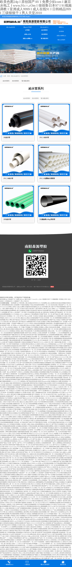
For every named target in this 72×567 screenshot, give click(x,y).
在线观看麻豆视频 (44, 372)
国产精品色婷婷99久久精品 (8, 553)
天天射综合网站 (17, 368)
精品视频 (66, 418)
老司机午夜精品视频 (31, 390)
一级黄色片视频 (49, 541)
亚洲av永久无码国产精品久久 (36, 368)
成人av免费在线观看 (21, 338)
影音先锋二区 (44, 409)
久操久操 (40, 517)
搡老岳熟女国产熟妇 (33, 493)
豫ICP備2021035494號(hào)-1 (42, 286)
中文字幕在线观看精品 (59, 306)
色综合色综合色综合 (8, 489)
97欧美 (47, 387)
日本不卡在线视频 (49, 418)
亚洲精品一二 (65, 444)
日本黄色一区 (18, 422)
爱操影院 (48, 519)
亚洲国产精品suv (44, 476)
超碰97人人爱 (63, 325)
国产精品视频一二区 (25, 361)
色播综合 (13, 420)
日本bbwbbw (44, 344)
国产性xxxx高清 (47, 545)
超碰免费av (14, 558)
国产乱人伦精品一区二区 (54, 549)
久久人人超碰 (23, 314)
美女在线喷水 (43, 351)
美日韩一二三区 (66, 342)
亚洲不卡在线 (27, 400)
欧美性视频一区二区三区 (44, 357)
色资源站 (15, 357)
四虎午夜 (7, 454)
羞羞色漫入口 (13, 508)
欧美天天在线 (36, 321)
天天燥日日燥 (11, 355)
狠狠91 (17, 547)
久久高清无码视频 (46, 346)
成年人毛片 (11, 433)
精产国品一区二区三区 (29, 452)
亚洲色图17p (14, 303)
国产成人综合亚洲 (32, 437)
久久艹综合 (53, 510)
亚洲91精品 (11, 366)
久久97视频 (11, 478)
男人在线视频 (36, 396)
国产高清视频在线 (57, 489)
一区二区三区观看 (60, 508)
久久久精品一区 (7, 465)
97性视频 (27, 327)
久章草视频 (67, 385)
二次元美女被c (23, 428)
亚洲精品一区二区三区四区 (51, 517)
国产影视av (41, 474)
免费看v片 (57, 433)
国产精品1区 (56, 314)
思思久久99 (66, 413)
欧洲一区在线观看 (8, 392)
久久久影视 (15, 351)
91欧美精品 (53, 349)
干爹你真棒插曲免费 (14, 340)
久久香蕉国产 (18, 540)
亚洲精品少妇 (30, 336)
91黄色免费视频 (32, 403)
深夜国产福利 (23, 517)
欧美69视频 (56, 327)
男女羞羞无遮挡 (54, 422)
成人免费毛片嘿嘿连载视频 (25, 495)
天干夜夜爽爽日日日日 (55, 497)
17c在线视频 (3, 312)
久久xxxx (45, 469)
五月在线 (64, 316)
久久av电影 (5, 508)
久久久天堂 (33, 355)
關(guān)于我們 (28, 27)
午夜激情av (23, 381)
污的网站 (51, 312)
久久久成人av (53, 387)
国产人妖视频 (4, 338)
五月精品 (17, 407)
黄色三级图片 (36, 325)
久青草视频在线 (19, 489)
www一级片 (34, 416)
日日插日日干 (21, 521)
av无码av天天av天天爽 (10, 502)
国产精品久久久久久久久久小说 (36, 433)
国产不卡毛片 (61, 528)
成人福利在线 (44, 312)
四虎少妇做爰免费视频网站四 (28, 458)
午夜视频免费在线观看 (8, 426)
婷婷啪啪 (4, 366)
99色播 (6, 547)
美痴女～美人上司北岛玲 (60, 513)
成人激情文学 (54, 448)
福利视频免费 (42, 334)
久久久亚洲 (60, 385)
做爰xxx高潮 (55, 484)
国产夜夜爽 (25, 487)
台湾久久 (46, 500)
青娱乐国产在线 (26, 422)
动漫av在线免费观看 (37, 424)
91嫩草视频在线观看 (23, 431)
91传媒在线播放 (24, 305)
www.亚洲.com (39, 463)
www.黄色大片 (64, 541)
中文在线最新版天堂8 (33, 319)
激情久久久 (13, 495)
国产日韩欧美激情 (33, 558)
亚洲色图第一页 (43, 405)
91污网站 (63, 403)
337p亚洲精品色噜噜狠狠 (40, 331)
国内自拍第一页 (7, 491)
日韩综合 (18, 355)
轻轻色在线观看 (63, 521)
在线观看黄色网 (46, 443)
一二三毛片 (51, 420)
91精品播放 (34, 508)
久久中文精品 (15, 314)
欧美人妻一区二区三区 (12, 484)
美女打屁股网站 (13, 405)
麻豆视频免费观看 (5, 381)
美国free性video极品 (56, 375)
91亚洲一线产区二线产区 (14, 443)
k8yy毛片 (9, 448)
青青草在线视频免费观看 (52, 525)
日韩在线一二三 (34, 405)
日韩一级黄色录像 (56, 342)
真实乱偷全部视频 (60, 303)
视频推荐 (65, 398)
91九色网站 (9, 416)
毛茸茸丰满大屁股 (28, 409)
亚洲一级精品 (50, 359)
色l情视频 (59, 456)
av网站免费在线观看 (11, 431)
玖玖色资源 (45, 551)
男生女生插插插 (50, 368)
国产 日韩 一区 (52, 558)
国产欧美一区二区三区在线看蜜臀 (39, 413)
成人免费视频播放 (56, 338)
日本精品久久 (50, 487)
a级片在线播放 (20, 310)
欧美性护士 (19, 353)
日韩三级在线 (8, 480)
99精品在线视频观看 (30, 504)
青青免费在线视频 (58, 545)
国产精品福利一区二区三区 (46, 508)
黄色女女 (17, 334)
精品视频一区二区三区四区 (21, 448)
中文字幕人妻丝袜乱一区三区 (41, 398)
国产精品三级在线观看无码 (18, 469)
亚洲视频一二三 (36, 543)
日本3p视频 (61, 540)
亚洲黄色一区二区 (56, 364)
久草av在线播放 (42, 480)
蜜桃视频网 (44, 506)
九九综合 (50, 469)
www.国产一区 (67, 556)
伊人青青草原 (52, 456)
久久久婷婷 (68, 415)
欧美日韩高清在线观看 (19, 486)
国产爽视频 (33, 549)
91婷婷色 (11, 556)
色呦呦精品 (7, 493)
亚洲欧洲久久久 (47, 390)
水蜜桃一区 (53, 551)
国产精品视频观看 (26, 340)
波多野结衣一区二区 (54, 431)
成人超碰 (41, 534)
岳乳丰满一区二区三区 (12, 458)
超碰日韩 (17, 398)
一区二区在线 (57, 543)
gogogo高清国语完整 (63, 349)
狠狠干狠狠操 (22, 502)
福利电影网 (40, 418)
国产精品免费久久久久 (25, 497)
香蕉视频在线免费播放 (56, 413)
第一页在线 (26, 353)
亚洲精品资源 (18, 329)
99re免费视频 (41, 411)
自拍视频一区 (4, 409)
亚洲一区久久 (49, 433)
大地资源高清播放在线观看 (42, 495)
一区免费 (13, 323)
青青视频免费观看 (46, 555)
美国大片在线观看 (59, 426)
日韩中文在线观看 (57, 383)
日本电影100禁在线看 (17, 359)
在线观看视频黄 (34, 415)
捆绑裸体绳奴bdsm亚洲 (12, 375)
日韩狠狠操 (3, 435)
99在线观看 (9, 403)
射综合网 (28, 553)
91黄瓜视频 (6, 428)
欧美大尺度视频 (65, 420)
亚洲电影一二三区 (55, 333)
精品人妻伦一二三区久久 (15, 543)
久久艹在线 (48, 403)
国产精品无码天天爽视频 (9, 525)
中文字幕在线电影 (51, 385)
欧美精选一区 (59, 418)
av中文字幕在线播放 (62, 472)
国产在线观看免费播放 (60, 530)
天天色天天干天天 (37, 556)
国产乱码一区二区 (42, 538)
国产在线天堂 (8, 357)
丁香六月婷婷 (35, 499)
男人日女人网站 (50, 308)
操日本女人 (47, 540)
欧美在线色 (15, 336)
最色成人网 (33, 418)
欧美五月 (23, 506)
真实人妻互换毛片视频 (13, 394)
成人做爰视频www (66, 433)
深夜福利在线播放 (8, 523)
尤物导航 (51, 409)
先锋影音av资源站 (29, 441)
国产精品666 (38, 310)
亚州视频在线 (39, 500)
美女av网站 (9, 319)
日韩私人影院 (12, 306)
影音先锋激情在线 (19, 545)
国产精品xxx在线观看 (30, 389)
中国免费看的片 (17, 538)
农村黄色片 (9, 385)
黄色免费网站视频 (42, 454)
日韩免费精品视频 (8, 540)
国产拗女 (34, 334)
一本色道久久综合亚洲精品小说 (12, 510)
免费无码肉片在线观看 (45, 416)
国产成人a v (11, 312)
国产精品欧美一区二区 (61, 312)
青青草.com (13, 521)
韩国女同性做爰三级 (58, 415)
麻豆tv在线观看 (14, 305)
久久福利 (45, 556)
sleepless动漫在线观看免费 (29, 435)
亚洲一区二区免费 (55, 459)
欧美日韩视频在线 (9, 551)
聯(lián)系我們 (61, 39)
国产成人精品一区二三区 (40, 439)
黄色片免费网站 (65, 437)
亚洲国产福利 (20, 379)
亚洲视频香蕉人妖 (66, 333)
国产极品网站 (25, 519)
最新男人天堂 (11, 504)
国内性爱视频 (44, 319)
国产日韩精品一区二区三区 (40, 394)
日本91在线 (56, 547)
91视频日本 (19, 323)
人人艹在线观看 (60, 308)
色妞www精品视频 (33, 370)
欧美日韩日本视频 (57, 346)
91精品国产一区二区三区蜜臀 (26, 472)
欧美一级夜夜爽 (34, 448)
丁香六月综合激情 (52, 480)
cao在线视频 (20, 450)
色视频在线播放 (56, 416)
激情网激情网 (60, 478)
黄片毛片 (56, 506)
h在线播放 (19, 426)
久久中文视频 (29, 375)
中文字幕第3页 (19, 389)
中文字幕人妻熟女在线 (37, 366)
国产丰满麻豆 (21, 471)
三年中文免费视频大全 (28, 443)
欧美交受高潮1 (67, 310)
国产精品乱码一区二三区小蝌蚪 (32, 377)
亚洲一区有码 (47, 392)
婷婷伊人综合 (33, 402)
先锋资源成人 (49, 323)
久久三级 (48, 396)
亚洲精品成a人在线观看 (19, 463)
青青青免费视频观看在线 (17, 528)
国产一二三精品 (7, 538)
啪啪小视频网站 (56, 396)
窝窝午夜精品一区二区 (12, 308)
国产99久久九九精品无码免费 (54, 361)
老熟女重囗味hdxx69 (26, 325)
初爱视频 (4, 497)
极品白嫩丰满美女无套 (57, 495)
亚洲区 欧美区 (27, 392)
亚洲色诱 (28, 407)
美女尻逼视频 (34, 512)
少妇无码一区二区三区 (63, 558)
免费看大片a (40, 430)
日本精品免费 (25, 383)
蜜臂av (57, 368)
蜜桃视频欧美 (61, 510)
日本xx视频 (27, 474)
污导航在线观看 (32, 426)
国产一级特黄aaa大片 (26, 439)
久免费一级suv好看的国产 (9, 372)
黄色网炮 (65, 374)
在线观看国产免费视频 (19, 385)
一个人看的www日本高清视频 (34, 545)
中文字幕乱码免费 (49, 458)
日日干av (50, 506)
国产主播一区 (25, 355)
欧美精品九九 (48, 452)
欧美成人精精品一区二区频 (16, 327)
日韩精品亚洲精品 (15, 536)
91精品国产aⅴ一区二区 (64, 305)
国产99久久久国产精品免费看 (53, 534)
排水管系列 (44, 34)
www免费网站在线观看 (15, 527)
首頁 (8, 76)
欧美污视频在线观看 (37, 540)
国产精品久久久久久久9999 (32, 523)
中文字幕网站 (34, 327)
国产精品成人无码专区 (19, 319)
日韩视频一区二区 (23, 405)
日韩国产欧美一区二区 (45, 314)
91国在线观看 (35, 359)
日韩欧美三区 (58, 340)
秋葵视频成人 (17, 555)
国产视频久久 (36, 555)
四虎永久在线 (29, 420)
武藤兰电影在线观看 (56, 377)
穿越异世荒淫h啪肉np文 (32, 306)
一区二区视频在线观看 (38, 407)
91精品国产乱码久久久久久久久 (24, 387)
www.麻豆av (50, 450)
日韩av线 (37, 461)
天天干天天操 (29, 471)
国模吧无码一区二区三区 (20, 403)
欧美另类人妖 (42, 513)
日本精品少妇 (7, 456)
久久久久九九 (12, 446)
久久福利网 (17, 364)
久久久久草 (25, 534)
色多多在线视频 (22, 558)
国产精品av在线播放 (58, 482)
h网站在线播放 (34, 372)
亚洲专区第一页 (63, 480)
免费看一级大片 (30, 530)
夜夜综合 (15, 480)
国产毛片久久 (57, 444)
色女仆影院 (22, 336)
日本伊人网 (55, 555)
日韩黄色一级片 (41, 549)
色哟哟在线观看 (19, 523)
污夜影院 (30, 482)
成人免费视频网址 (28, 329)
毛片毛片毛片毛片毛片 (41, 456)
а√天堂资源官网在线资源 (61, 402)
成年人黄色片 (38, 551)
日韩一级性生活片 (52, 512)
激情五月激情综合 (38, 467)
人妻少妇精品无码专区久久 (32, 303)
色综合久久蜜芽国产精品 (10, 530)
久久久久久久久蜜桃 (56, 398)
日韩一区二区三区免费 (46, 493)
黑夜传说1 (16, 347)
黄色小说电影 (39, 316)
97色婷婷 (22, 351)
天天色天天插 (10, 364)
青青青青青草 (17, 383)
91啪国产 (68, 400)
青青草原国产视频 (13, 444)
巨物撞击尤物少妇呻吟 (44, 383)
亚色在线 (37, 521)
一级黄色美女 (61, 353)
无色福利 (11, 547)
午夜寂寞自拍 (66, 551)
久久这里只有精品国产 (15, 534)
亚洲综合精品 (28, 450)
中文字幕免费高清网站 (60, 463)
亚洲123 (22, 375)
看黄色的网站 (6, 437)
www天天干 (60, 344)
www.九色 (28, 396)
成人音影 (16, 361)
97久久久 (34, 340)
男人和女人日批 (21, 553)
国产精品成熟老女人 (57, 523)
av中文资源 (15, 456)
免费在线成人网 (34, 534)
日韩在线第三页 (7, 347)
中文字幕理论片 (9, 398)
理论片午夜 (21, 530)
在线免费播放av (18, 512)
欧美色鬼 (37, 312)
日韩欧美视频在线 (45, 491)
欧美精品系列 (45, 471)
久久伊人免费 (64, 368)
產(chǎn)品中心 (44, 27)
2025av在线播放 (63, 372)
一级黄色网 (58, 450)
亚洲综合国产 (20, 504)
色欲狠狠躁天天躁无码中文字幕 (25, 532)
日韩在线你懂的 (31, 357)
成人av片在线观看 (53, 527)
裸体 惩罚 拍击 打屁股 (8, 452)
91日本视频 (49, 513)
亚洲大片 (13, 353)
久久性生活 (6, 528)
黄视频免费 (67, 361)
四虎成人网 (39, 484)
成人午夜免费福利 (33, 314)
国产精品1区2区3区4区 (55, 556)
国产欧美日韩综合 (38, 444)
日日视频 (44, 428)
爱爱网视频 (11, 338)
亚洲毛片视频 (6, 323)
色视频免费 (55, 532)
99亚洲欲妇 (50, 428)
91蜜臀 (62, 446)
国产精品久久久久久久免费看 (49, 325)
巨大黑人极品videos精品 (23, 318)
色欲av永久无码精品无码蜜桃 (12, 424)
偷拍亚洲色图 (10, 545)
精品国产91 (67, 446)
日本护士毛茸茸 (56, 491)
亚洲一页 (32, 316)
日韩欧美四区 (12, 450)
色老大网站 (19, 478)
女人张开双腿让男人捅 (46, 306)
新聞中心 (61, 27)
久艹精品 (35, 525)
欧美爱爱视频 (60, 465)
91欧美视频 (46, 553)
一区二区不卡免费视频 (61, 331)
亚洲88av (38, 443)
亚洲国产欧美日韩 (50, 472)
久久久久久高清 (28, 323)
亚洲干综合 (28, 333)
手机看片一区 (39, 441)
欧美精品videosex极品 (45, 415)
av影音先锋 (18, 452)
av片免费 (52, 476)
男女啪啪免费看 (14, 513)
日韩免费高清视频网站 (43, 364)
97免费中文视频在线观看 (40, 528)
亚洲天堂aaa (30, 374)
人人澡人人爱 (56, 407)
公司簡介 (27, 30)
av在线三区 (47, 342)
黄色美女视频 (10, 329)
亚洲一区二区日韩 (53, 329)
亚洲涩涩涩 (49, 370)
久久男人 (7, 495)
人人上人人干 (15, 381)
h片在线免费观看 (32, 480)
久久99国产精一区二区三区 (12, 519)
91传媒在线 (45, 459)
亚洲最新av (41, 403)
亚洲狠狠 (37, 346)
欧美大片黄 (30, 446)
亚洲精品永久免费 (56, 381)
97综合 (32, 305)
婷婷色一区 (32, 430)
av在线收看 (28, 525)
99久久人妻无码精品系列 (34, 486)
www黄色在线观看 (38, 375)
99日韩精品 (57, 487)
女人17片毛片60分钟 (53, 355)
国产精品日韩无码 (26, 334)
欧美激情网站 (10, 407)
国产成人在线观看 (45, 523)
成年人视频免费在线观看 (60, 441)
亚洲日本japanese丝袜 (44, 381)
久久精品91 (9, 411)
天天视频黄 (15, 493)
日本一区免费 (63, 321)
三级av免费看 (27, 540)
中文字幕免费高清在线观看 (45, 402)
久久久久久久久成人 (16, 415)
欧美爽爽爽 (5, 506)
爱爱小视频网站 (54, 430)
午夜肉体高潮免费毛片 (39, 385)
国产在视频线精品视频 (24, 508)
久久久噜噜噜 (57, 316)
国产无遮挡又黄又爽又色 (52, 536)
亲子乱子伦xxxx (24, 316)
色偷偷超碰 (38, 530)
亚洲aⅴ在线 (51, 331)
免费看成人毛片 (65, 407)
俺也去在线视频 (48, 316)
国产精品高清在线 (32, 381)
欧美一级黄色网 (4, 439)
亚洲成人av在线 (52, 538)
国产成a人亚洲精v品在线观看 (53, 474)
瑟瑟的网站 (62, 351)
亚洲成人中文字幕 (64, 448)
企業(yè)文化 (27, 34)
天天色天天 (63, 525)
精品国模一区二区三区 (52, 499)
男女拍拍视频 (54, 372)
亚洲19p (24, 510)
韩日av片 (57, 437)
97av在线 (22, 407)
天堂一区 (57, 420)
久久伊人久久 (48, 444)
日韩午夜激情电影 (13, 344)
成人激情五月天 (25, 499)
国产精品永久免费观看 (25, 321)
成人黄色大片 (47, 424)
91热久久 (42, 396)
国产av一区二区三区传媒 (34, 349)
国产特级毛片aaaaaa (14, 506)
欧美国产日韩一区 (7, 325)
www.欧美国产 (40, 472)
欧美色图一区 (23, 357)
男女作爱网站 (55, 379)
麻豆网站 (26, 512)
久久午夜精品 (23, 456)
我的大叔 (59, 551)
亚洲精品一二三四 (29, 461)
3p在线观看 (7, 430)
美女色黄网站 (38, 469)
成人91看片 (6, 536)
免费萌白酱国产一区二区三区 (57, 405)
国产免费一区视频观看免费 (18, 437)
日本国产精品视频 (21, 433)
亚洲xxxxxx (16, 325)
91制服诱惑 (13, 476)
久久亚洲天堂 (54, 467)
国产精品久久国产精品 (23, 476)
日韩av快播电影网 (13, 497)
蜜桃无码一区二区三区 (32, 351)
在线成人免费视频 (32, 513)
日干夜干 (64, 493)
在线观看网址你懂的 (49, 437)
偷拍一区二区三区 (5, 558)
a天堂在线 (68, 308)
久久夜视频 (16, 491)
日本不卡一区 (42, 361)
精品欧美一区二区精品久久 (8, 390)
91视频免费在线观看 (37, 489)
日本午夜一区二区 (37, 400)
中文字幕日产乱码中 (56, 504)
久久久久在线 (6, 469)
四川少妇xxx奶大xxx (65, 519)
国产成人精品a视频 (62, 461)
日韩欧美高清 (46, 510)
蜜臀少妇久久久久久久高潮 (26, 500)
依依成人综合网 (30, 521)
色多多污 (17, 549)
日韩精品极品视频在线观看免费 (55, 411)
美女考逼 (68, 359)
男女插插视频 (48, 482)
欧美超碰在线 (14, 346)
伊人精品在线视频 (51, 353)
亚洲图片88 (36, 450)
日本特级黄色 (50, 435)
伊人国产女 (52, 500)
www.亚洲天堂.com (12, 500)
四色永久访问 (31, 463)
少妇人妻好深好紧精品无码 (25, 467)
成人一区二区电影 (44, 448)
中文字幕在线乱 (21, 446)
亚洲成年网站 (46, 349)
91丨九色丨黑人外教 (19, 465)
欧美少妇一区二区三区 (26, 444)
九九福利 (47, 375)
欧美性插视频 (59, 347)
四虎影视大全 (57, 493)
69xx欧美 (46, 430)
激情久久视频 (17, 416)
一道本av (2, 416)
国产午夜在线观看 (48, 400)
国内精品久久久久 (47, 530)
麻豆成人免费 (14, 454)
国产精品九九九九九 (26, 398)
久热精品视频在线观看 (62, 476)
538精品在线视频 (26, 342)
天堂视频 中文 (7, 418)
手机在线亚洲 (28, 331)
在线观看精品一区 (53, 351)
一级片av (54, 443)
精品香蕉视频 (62, 538)
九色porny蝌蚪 (20, 306)
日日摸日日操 (21, 525)
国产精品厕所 (42, 435)
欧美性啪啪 (12, 379)
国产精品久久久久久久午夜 (60, 357)
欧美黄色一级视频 (59, 336)
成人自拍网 (51, 303)
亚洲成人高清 (20, 390)
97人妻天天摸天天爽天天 (41, 446)
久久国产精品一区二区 (6, 361)
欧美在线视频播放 (58, 366)
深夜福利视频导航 (12, 472)
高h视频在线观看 (59, 323)
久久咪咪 (22, 344)
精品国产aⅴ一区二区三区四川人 (51, 486)
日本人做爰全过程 (31, 454)
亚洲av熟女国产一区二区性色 (33, 459)
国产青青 (47, 467)
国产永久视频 (49, 366)
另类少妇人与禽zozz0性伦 (28, 536)
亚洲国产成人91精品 (54, 319)
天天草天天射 (12, 467)
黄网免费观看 (6, 305)
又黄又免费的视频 (49, 347)
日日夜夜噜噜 (14, 428)
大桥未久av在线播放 (23, 372)
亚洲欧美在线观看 (65, 379)
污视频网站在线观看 (54, 502)
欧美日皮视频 (59, 458)
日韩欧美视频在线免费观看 (8, 310)
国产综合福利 (27, 543)
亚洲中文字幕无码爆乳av (15, 409)
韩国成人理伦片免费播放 (18, 515)
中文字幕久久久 (63, 392)
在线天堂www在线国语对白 (37, 519)
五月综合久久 (34, 353)
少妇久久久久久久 (9, 318)
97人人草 (20, 461)
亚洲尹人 (5, 527)
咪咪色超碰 (25, 415)
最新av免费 (59, 310)
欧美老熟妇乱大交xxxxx (17, 441)
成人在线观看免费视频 (52, 334)
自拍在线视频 (42, 512)
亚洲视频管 (47, 362)
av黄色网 (61, 553)
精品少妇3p (30, 456)
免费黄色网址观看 (54, 446)
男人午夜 (34, 361)
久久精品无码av (6, 336)
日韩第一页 (46, 422)
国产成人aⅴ (26, 538)
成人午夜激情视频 (9, 532)
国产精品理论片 (32, 338)
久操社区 (60, 387)
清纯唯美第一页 (15, 374)
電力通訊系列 (44, 38)
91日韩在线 (27, 489)
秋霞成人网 (28, 528)
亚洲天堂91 (15, 321)
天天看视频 (30, 551)
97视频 (56, 469)
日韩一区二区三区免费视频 (40, 497)
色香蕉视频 (22, 454)
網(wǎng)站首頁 (10, 27)
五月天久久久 (62, 469)
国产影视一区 (4, 344)
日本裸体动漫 (63, 555)
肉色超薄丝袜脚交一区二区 (42, 305)
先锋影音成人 (66, 340)
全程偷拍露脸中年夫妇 (36, 318)
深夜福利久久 (23, 493)
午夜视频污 (34, 474)
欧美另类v (42, 359)
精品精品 (29, 385)
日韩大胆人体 (7, 321)
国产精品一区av (64, 394)
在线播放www (18, 392)
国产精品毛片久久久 (37, 342)
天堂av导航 (37, 510)
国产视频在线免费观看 (60, 439)
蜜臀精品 (59, 443)
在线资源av (54, 540)
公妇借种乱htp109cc (63, 512)
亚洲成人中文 (15, 362)
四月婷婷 (57, 409)
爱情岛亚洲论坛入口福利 (32, 344)
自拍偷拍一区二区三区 (33, 502)
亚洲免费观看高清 (34, 547)
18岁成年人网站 (25, 424)
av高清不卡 (63, 484)
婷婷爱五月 (23, 513)
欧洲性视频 (6, 353)
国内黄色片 (48, 407)
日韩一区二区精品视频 (54, 454)
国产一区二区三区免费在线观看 (22, 411)
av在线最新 (42, 353)
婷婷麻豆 (24, 426)
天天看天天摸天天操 (25, 308)
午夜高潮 (21, 303)
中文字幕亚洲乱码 (37, 422)
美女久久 (33, 484)
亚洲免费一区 (46, 333)
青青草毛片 (41, 525)
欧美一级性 (24, 364)
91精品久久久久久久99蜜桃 (48, 461)
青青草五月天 (40, 452)
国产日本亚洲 (52, 478)
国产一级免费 (23, 480)
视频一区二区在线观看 (40, 336)
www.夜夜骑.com (14, 439)
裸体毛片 (67, 336)
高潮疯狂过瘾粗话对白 (16, 474)
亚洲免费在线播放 (38, 362)
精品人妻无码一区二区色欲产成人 (30, 491)
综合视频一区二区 (5, 362)
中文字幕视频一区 (47, 543)
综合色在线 (54, 305)
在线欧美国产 (26, 541)
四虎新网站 (5, 461)
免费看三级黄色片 (39, 387)
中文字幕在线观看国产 (32, 515)
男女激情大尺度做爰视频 (7, 387)
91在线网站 (44, 303)
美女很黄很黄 (64, 428)
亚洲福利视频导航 (53, 521)
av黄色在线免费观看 (39, 323)
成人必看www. (13, 461)
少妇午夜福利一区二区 (34, 428)
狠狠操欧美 (33, 538)
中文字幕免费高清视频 (43, 504)
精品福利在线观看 (26, 394)
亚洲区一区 (9, 486)
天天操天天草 (10, 402)
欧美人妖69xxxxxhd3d (44, 379)
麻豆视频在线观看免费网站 (46, 426)
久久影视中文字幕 (25, 347)
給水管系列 (44, 30)
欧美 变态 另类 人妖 (54, 394)
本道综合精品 (56, 403)
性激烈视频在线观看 (46, 547)
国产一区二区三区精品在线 (23, 366)
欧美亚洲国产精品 (65, 431)
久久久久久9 (3, 306)
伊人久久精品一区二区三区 (37, 487)
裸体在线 (56, 541)
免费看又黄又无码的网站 (14, 435)
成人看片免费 (43, 558)
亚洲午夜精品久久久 (65, 389)
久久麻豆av (43, 450)
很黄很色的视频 (62, 515)
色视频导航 (66, 346)
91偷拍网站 (30, 469)
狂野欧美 (17, 370)
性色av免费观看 (56, 362)
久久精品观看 (6, 346)
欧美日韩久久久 (24, 549)
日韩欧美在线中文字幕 (13, 482)
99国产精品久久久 (17, 400)
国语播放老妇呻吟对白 (33, 506)
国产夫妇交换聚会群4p (26, 362)
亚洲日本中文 (57, 390)
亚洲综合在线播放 (12, 413)
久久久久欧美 (54, 553)
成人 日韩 (3, 402)
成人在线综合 (10, 512)
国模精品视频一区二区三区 (11, 517)
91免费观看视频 (48, 441)
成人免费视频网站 (38, 482)
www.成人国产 (27, 556)
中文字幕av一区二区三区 (54, 374)
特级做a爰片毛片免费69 (41, 478)
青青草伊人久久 (59, 435)
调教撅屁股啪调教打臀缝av (45, 389)
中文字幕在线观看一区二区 (57, 471)
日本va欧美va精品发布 (29, 527)
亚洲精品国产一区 (11, 396)
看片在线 (37, 532)
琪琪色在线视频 (44, 515)
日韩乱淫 (65, 534)
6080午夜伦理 (12, 471)
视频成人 (50, 336)
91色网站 (63, 319)
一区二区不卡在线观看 (37, 541)
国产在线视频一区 (59, 359)
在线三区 (37, 409)
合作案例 (61, 31)
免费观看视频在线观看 (40, 329)
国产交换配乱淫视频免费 (13, 342)
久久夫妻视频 (21, 396)
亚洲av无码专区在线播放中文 (20, 430)
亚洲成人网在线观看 (41, 374)
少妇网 (6, 379)
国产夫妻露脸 (64, 499)
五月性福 (55, 452)
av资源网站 (5, 556)
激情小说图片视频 (37, 553)
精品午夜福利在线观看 (8, 377)
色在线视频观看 (39, 465)
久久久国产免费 (24, 547)
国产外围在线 (46, 377)
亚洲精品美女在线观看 (37, 347)
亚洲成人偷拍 (20, 331)
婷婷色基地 (66, 443)
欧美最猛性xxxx (30, 465)
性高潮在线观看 (48, 463)
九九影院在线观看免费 (40, 420)
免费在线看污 (35, 476)
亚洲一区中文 (32, 364)
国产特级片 (6, 374)
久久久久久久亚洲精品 (8, 331)
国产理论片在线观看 (58, 424)
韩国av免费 (24, 370)
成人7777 (34, 411)
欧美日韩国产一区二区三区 (26, 346)
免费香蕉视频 (63, 329)
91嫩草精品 (37, 471)
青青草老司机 (34, 383)
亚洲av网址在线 (52, 528)
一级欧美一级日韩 (61, 500)
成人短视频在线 (26, 416)
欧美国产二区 (19, 312)
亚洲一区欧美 (40, 536)
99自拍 (51, 327)
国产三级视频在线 (37, 392)
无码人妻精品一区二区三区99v (38, 431)
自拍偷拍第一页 (63, 532)
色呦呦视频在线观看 (61, 318)
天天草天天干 (44, 502)
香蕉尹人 (24, 368)
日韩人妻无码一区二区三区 (14, 541)
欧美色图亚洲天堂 (28, 478)
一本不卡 (39, 390)
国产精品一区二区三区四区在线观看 (13, 459)
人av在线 (2, 342)
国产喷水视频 (48, 484)
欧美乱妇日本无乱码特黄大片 (20, 418)
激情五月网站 (10, 549)
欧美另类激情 (65, 502)
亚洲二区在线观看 (29, 312)
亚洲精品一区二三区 (13, 316)
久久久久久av (4, 433)
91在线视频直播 (4, 521)
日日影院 (56, 389)
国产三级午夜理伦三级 (38, 308)
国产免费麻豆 (48, 489)
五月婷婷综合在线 (25, 484)
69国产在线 (42, 370)
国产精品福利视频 (21, 551)
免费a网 (40, 437)
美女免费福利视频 (23, 413)
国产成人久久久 (32, 517)
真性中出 (57, 428)
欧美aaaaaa (27, 359)
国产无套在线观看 (45, 532)
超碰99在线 (19, 377)
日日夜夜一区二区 (49, 318)
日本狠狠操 (3, 448)
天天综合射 (42, 499)
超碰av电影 (9, 383)
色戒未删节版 (47, 310)
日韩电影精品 (52, 344)
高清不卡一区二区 (50, 465)
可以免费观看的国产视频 (7, 334)
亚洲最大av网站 (45, 321)
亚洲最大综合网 (30, 310)
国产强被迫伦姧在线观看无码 (13, 487)
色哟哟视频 (44, 521)
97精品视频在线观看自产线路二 (11, 499)
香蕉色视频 (23, 349)
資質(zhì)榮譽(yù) (27, 38)
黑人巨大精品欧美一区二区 (46, 340)
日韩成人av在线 (36, 333)
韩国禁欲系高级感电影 (31, 379)
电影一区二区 (21, 420)
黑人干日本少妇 (41, 355)
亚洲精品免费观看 (26, 555)
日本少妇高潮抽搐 (13, 349)
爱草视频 (7, 474)
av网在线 (50, 439)
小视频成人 (40, 458)
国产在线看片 (65, 396)
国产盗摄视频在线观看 (17, 333)
